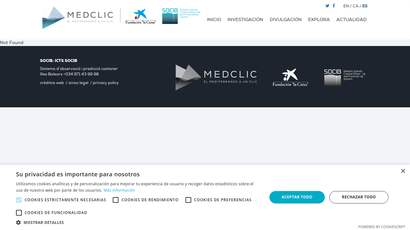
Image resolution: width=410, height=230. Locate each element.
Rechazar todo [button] (359, 197)
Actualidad (351, 19)
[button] (138, 222)
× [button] (402, 171)
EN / (348, 6)
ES (364, 6)
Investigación (245, 19)
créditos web (52, 82)
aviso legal (78, 82)
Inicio (214, 19)
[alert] (205, 197)
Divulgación (286, 19)
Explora (319, 19)
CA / (357, 6)
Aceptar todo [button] (297, 197)
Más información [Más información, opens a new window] (119, 190)
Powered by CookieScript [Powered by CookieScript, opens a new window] (381, 226)
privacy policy (106, 82)
